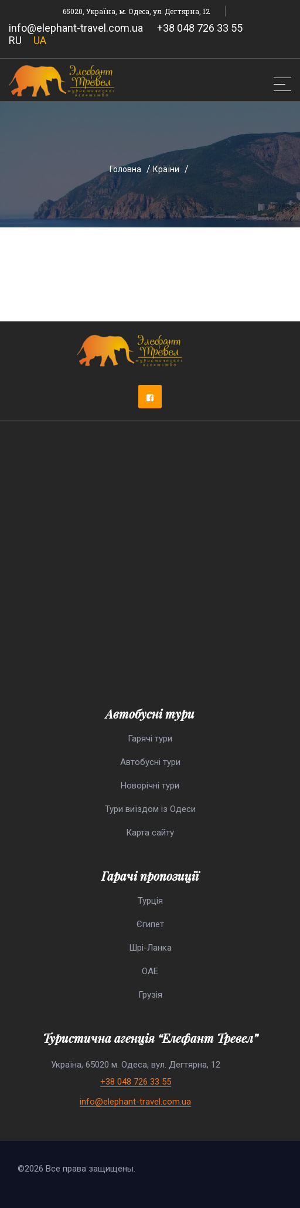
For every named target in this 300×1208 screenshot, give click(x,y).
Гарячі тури (150, 738)
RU (15, 40)
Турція (150, 900)
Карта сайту (150, 832)
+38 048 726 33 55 (200, 28)
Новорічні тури (150, 785)
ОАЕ (150, 971)
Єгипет (150, 924)
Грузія (150, 994)
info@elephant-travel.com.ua (76, 28)
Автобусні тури (150, 762)
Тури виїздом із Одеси (150, 809)
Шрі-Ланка (150, 947)
